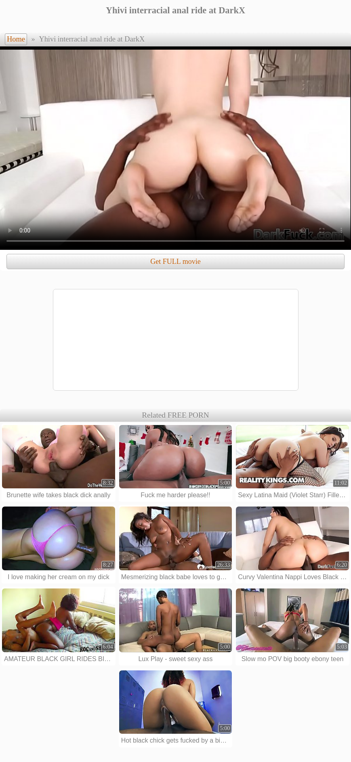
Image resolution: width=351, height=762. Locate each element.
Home (16, 39)
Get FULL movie (175, 261)
